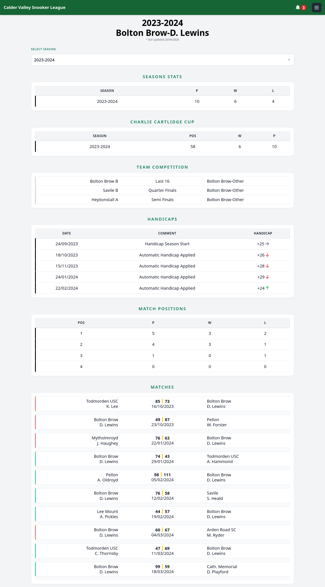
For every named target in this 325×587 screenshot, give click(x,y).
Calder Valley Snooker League (34, 7)
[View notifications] (302, 7)
